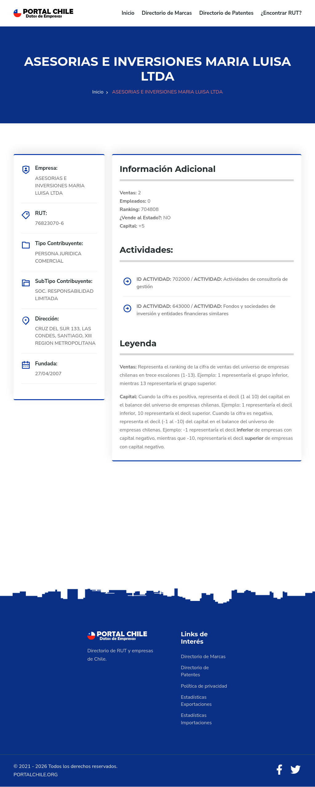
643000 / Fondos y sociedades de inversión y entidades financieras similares (207, 310)
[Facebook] (279, 770)
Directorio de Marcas (167, 13)
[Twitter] (295, 770)
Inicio (128, 13)
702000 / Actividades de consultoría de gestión (213, 283)
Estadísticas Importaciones (196, 719)
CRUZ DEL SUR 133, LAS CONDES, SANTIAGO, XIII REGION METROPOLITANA (65, 336)
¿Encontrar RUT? (281, 13)
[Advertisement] (157, 538)
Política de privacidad (204, 686)
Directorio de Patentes (226, 13)
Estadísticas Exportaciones (196, 701)
